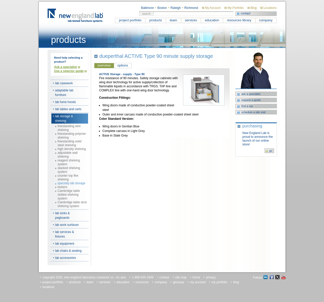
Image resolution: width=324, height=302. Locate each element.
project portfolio (130, 20)
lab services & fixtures (64, 234)
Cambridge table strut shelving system (72, 204)
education (212, 20)
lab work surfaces (67, 225)
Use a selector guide (69, 71)
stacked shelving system (69, 170)
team (173, 20)
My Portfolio (236, 8)
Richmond (191, 8)
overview (104, 65)
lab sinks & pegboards (62, 215)
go (270, 150)
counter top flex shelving (68, 177)
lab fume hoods (65, 102)
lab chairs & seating (68, 251)
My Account (213, 8)
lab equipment (64, 243)
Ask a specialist (65, 67)
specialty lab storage (71, 183)
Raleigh (175, 8)
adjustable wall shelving (68, 154)
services (191, 20)
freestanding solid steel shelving (70, 143)
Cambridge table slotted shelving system (69, 194)
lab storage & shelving (64, 118)
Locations (270, 8)
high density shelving (72, 149)
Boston (162, 8)
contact (246, 13)
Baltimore (147, 8)
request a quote (251, 100)
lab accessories (65, 258)
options (122, 65)
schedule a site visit (253, 112)
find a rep (247, 106)
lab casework (64, 83)
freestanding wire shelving (69, 128)
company (266, 20)
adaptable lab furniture (64, 93)
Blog (254, 8)
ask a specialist (250, 93)
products (155, 20)
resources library (239, 20)
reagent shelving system (69, 162)
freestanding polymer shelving (72, 135)
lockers (62, 187)
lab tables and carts (68, 109)
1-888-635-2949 (142, 277)
